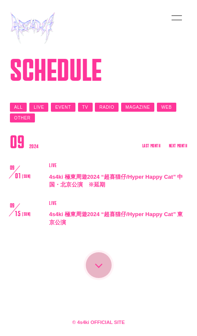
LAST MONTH (151, 146)
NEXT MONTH (178, 146)
